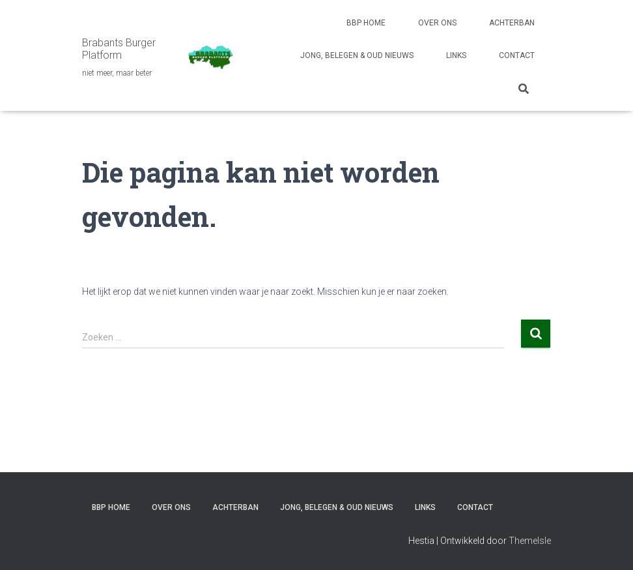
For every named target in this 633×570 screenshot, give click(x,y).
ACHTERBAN (512, 22)
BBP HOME (366, 22)
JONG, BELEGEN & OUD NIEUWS (357, 55)
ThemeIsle (530, 540)
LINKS (456, 55)
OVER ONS (437, 22)
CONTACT (517, 55)
